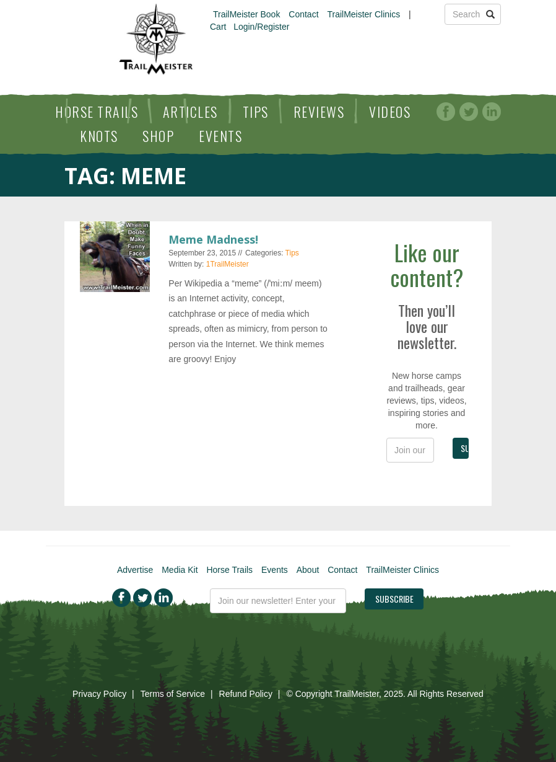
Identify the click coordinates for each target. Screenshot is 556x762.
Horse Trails (96, 112)
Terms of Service (173, 694)
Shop (158, 136)
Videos (389, 112)
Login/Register (261, 27)
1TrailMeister (227, 264)
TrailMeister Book (246, 14)
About (308, 570)
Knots (99, 136)
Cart (218, 27)
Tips (256, 112)
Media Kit (180, 570)
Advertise (135, 570)
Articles (190, 112)
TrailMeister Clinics (363, 14)
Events (220, 136)
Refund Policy (245, 694)
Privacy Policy (99, 694)
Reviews (319, 112)
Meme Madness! (213, 239)
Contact (303, 14)
